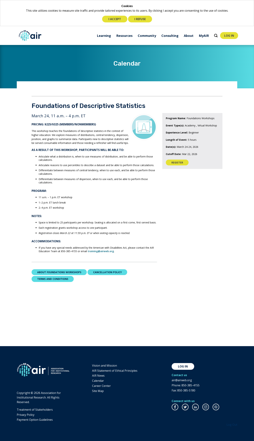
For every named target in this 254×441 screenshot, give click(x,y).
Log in (183, 366)
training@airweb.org (101, 251)
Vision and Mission (104, 365)
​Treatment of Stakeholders (35, 410)
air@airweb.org (182, 380)
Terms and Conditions (52, 279)
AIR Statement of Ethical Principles (114, 371)
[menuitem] (103, 35)
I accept (114, 19)
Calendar (98, 381)
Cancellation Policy (107, 272)
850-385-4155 (190, 385)
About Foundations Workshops (59, 272)
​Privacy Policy (25, 415)
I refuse (140, 19)
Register (180, 163)
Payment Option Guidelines (35, 420)
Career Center (101, 386)
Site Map (98, 391)
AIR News (98, 376)
